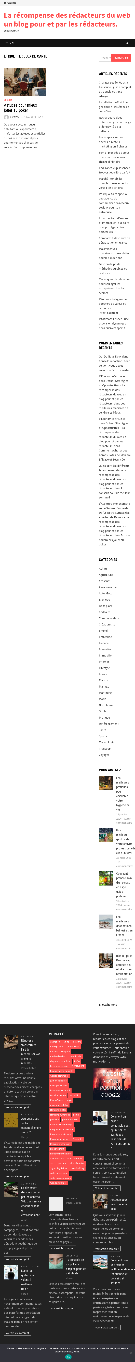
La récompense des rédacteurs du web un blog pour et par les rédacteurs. (67, 19)
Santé (102, 730)
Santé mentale (56, 1158)
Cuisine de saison (58, 1056)
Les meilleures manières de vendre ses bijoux (113, 407)
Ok (68, 1357)
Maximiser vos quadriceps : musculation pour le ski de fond (114, 253)
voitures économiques (60, 1178)
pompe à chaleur (70, 1119)
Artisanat (105, 581)
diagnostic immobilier (60, 1061)
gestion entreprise (58, 1080)
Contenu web (73, 1046)
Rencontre (78, 1139)
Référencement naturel (60, 1153)
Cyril (16, 116)
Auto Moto (106, 593)
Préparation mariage (60, 1139)
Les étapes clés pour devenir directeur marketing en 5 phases (113, 141)
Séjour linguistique (58, 1168)
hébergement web (58, 1085)
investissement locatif (60, 1090)
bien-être (77, 1041)
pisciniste (54, 1119)
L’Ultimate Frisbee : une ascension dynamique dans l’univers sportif (114, 323)
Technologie (106, 742)
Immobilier (106, 655)
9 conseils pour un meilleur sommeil (114, 492)
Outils (102, 711)
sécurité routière (77, 1163)
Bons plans (106, 606)
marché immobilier (59, 1105)
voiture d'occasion (59, 1173)
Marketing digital (58, 1109)
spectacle (62, 1163)
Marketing (105, 693)
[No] (130, 1353)
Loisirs (8, 100)
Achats (103, 568)
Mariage (104, 686)
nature (76, 1114)
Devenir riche (75, 1056)
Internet (104, 662)
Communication (109, 618)
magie (69, 1100)
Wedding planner (58, 1182)
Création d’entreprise (60, 1051)
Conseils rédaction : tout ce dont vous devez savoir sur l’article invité (114, 365)
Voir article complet (17, 1107)
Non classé (106, 705)
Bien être (104, 599)
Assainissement (109, 587)
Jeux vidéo (74, 1095)
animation (55, 1041)
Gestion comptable (59, 1075)
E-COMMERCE (78, 1066)
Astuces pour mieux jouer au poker (20, 108)
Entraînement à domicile (61, 1071)
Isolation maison (58, 1095)
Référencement (109, 724)
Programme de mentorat (61, 1129)
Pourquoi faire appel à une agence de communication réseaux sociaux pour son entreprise (114, 203)
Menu (11, 43)
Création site (107, 624)
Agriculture (106, 575)
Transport (105, 748)
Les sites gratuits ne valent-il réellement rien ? (28, 1280)
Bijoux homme (108, 1004)
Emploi (103, 631)
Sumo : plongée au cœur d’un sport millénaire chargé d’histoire (114, 157)
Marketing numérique (60, 1114)
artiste (66, 1041)
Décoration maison (59, 1066)
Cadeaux (104, 612)
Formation (105, 649)
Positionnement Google (61, 1124)
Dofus (77, 1061)
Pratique (104, 717)
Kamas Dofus (56, 1100)
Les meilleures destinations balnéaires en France (124, 926)
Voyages (104, 755)
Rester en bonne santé (60, 1144)
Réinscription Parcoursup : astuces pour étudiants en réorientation (124, 965)
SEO (52, 1163)
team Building (77, 1168)
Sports (103, 736)
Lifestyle (104, 668)
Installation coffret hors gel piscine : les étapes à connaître (114, 106)
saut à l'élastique (74, 1158)
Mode (102, 699)
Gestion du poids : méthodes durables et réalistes (113, 268)
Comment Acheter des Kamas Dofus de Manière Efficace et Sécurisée (115, 454)
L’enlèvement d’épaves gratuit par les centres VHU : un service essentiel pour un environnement (31, 1201)
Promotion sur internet (60, 1134)
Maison (103, 680)
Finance (104, 643)
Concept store (56, 1046)
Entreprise (105, 637)
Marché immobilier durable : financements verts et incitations (113, 183)
